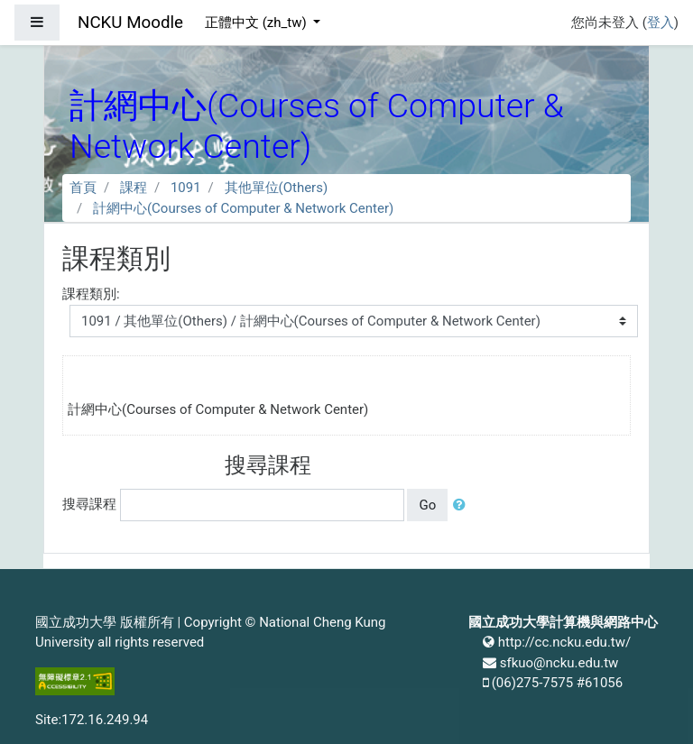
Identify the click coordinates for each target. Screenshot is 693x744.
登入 (660, 22)
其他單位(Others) (276, 187)
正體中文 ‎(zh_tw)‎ (257, 22)
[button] (463, 505)
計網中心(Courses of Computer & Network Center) (243, 208)
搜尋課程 (89, 504)
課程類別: (91, 294)
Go (427, 505)
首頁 (83, 187)
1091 (186, 187)
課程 (133, 187)
